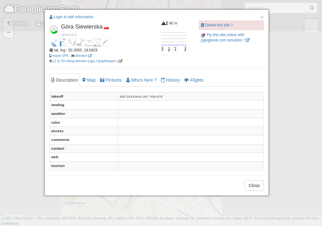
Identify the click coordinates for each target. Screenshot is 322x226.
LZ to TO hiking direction (69, 61)
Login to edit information (71, 17)
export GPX (60, 55)
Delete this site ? (217, 25)
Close (254, 185)
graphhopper (107, 61)
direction (83, 55)
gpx (92, 61)
